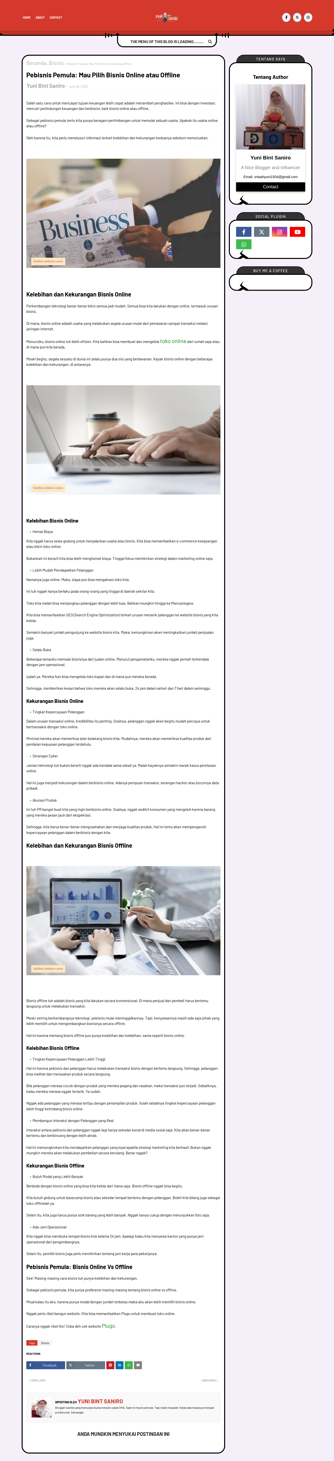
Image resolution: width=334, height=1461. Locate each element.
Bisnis (56, 62)
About (40, 17)
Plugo (108, 1325)
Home (27, 17)
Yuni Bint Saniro (46, 85)
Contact (56, 17)
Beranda (36, 62)
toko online (173, 341)
